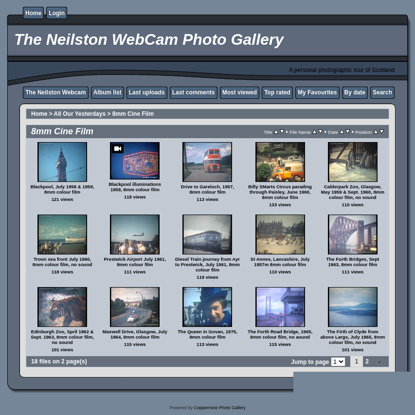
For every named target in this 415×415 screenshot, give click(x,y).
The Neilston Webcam (55, 92)
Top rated (277, 92)
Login (57, 13)
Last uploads (147, 92)
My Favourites (317, 92)
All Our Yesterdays (80, 113)
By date (354, 92)
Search (382, 92)
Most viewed (239, 92)
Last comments (193, 92)
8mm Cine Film (133, 113)
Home (33, 13)
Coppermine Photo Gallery (219, 407)
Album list (107, 92)
